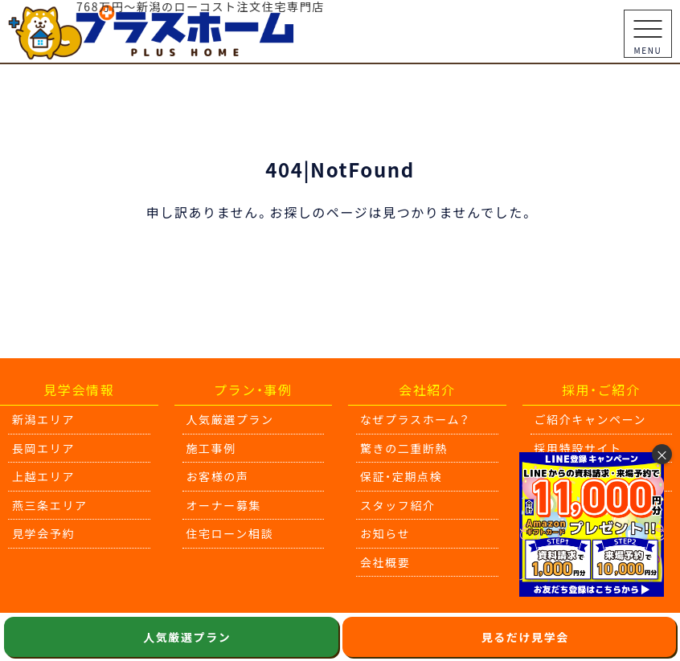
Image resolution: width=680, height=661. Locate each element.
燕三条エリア (50, 505)
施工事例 (211, 448)
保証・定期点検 (401, 476)
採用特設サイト (578, 448)
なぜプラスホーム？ (415, 419)
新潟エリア (43, 419)
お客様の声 (217, 476)
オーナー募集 (224, 505)
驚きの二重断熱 (404, 448)
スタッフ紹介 (398, 505)
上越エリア (43, 476)
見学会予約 (43, 533)
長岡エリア (43, 448)
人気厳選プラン (230, 419)
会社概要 (385, 562)
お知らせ (385, 533)
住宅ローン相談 (230, 533)
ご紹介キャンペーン (591, 419)
